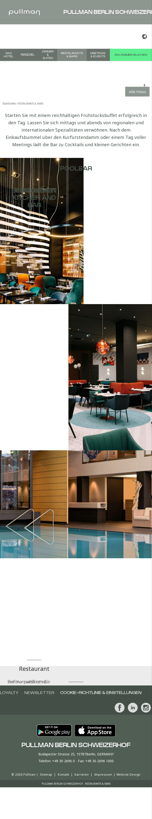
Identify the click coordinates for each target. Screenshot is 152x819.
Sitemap (46, 774)
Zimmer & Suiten (48, 54)
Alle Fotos (137, 91)
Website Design (128, 774)
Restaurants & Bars (72, 55)
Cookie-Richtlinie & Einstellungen (101, 693)
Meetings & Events (97, 55)
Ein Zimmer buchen (131, 54)
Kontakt (63, 774)
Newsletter (39, 693)
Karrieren (82, 774)
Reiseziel (28, 54)
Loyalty (9, 693)
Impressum (103, 774)
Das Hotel (8, 55)
